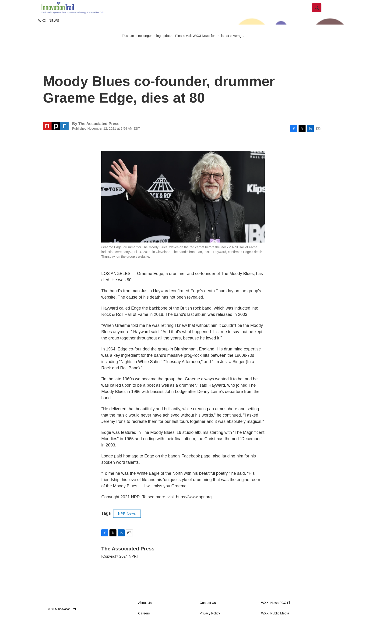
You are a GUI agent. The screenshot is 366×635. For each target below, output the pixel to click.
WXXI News (49, 30)
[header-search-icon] (320, 12)
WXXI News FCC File (276, 612)
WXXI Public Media (275, 622)
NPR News (127, 523)
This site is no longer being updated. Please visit (157, 45)
